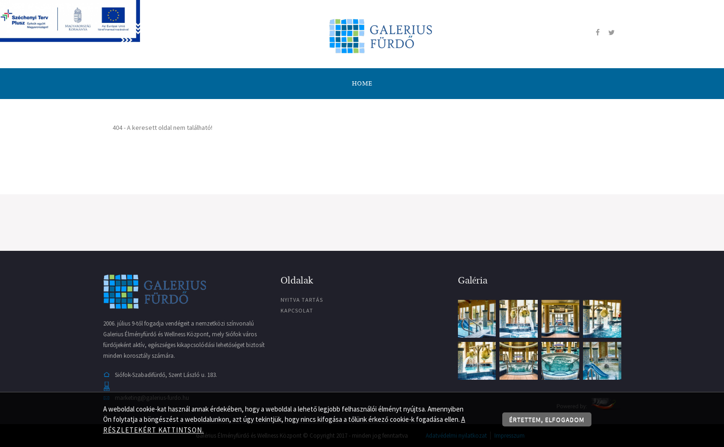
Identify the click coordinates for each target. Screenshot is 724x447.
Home (362, 84)
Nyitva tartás (302, 299)
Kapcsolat (297, 310)
